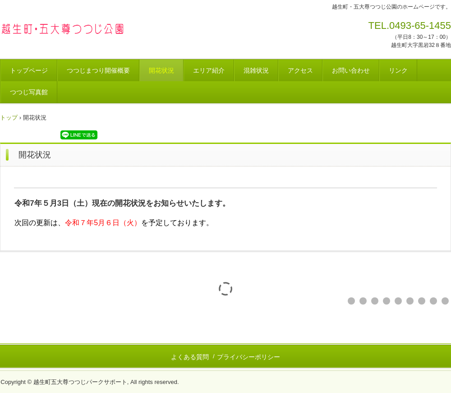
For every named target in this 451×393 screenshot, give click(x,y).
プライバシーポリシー (248, 357)
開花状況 (161, 70)
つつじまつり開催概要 (98, 70)
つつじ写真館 (29, 92)
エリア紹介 (209, 70)
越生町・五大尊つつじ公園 (63, 28)
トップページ (29, 70)
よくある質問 (190, 357)
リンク (398, 70)
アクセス (300, 70)
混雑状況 (256, 70)
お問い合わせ (351, 70)
